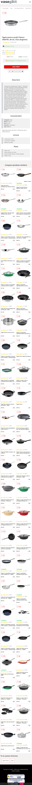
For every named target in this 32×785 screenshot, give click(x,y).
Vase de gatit (5, 8)
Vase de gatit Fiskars (19, 8)
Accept (21, 784)
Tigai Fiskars (28, 8)
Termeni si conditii (8, 769)
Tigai (11, 8)
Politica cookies (16, 771)
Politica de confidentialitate (21, 769)
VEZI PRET (16, 67)
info (14, 189)
